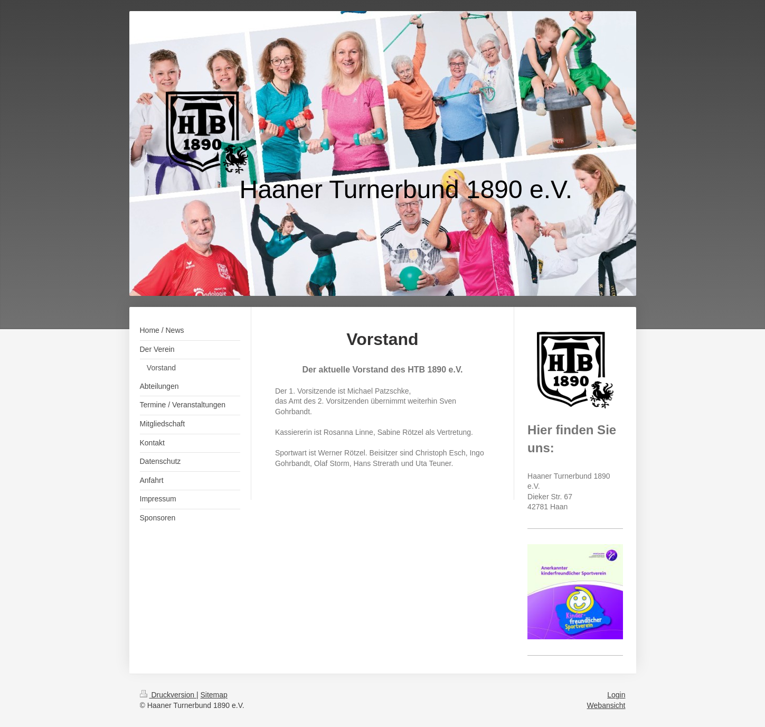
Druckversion (168, 695)
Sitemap (214, 695)
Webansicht (606, 705)
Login (616, 695)
